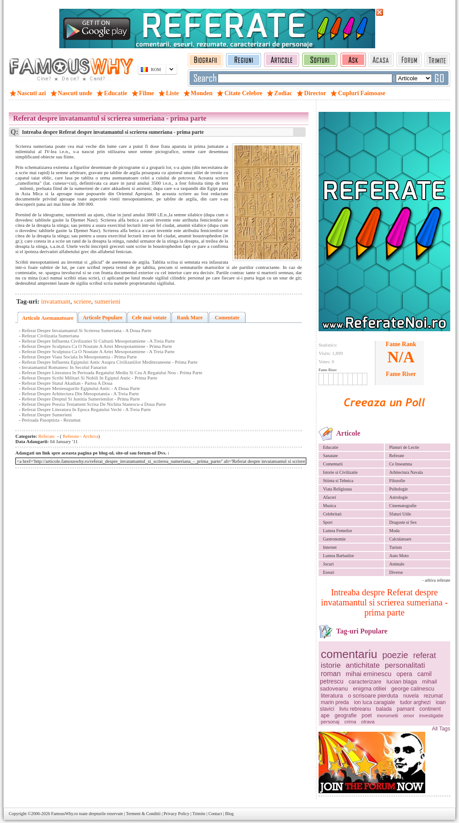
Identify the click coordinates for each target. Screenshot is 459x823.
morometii (387, 715)
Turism (395, 547)
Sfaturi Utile (400, 514)
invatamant (56, 301)
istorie (331, 665)
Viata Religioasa (337, 489)
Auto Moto (399, 555)
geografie (346, 715)
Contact (215, 813)
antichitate (363, 665)
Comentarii (333, 464)
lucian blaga (402, 681)
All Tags (441, 729)
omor (408, 715)
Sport (328, 522)
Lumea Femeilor (337, 530)
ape (325, 715)
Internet (330, 547)
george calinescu (412, 688)
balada (384, 709)
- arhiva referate (436, 580)
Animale (396, 564)
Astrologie (398, 497)
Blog (229, 813)
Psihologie (398, 489)
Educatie (330, 447)
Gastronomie (334, 539)
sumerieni (107, 301)
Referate (396, 455)
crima (350, 721)
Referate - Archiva (79, 436)
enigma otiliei (369, 688)
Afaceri (329, 497)
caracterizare (364, 681)
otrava (368, 721)
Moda (394, 530)
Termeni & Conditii (143, 813)
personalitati (405, 665)
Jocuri (328, 564)
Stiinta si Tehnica (338, 480)
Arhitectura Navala (406, 472)
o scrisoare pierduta (373, 695)
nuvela (411, 696)
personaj (330, 721)
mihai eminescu (368, 673)
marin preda (335, 702)
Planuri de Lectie (404, 447)
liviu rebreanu (355, 709)
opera (404, 673)
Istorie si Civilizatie (340, 472)
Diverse (396, 572)
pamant (405, 709)
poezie (395, 655)
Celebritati (332, 514)
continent (430, 709)
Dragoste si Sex (403, 522)
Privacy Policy (177, 813)
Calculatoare (400, 539)
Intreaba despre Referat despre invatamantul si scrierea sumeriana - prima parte (384, 602)
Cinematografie (402, 505)
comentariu (349, 654)
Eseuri (328, 572)
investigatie (431, 715)
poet (367, 715)
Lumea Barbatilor (338, 555)
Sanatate (330, 455)
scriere (82, 301)
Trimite (198, 813)
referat (424, 655)
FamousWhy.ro (64, 813)
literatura (332, 695)
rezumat (433, 696)
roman (331, 673)
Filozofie (397, 480)
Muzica (329, 505)
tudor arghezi (415, 702)
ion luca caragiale (374, 702)
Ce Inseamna (400, 464)
